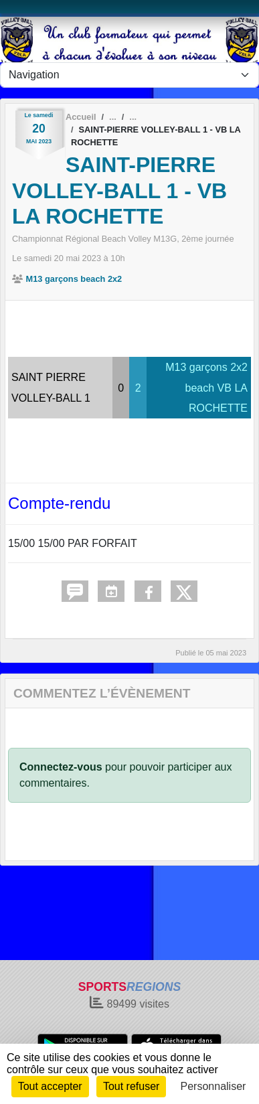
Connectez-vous (60, 767)
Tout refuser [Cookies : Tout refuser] (131, 1086)
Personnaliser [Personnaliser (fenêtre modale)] (213, 1086)
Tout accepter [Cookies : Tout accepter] (50, 1086)
